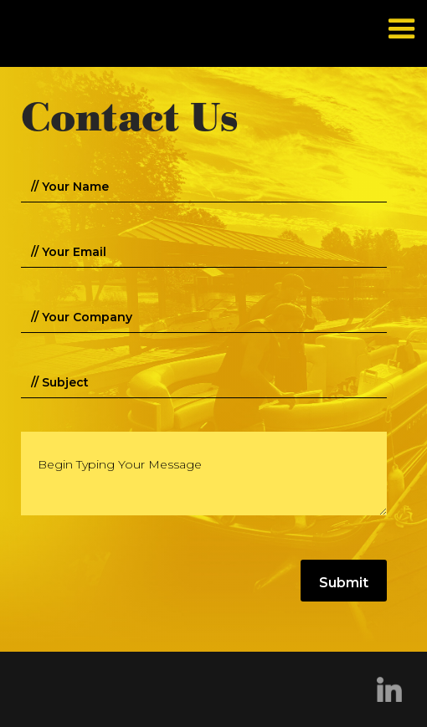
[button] (402, 29)
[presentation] (148, 581)
